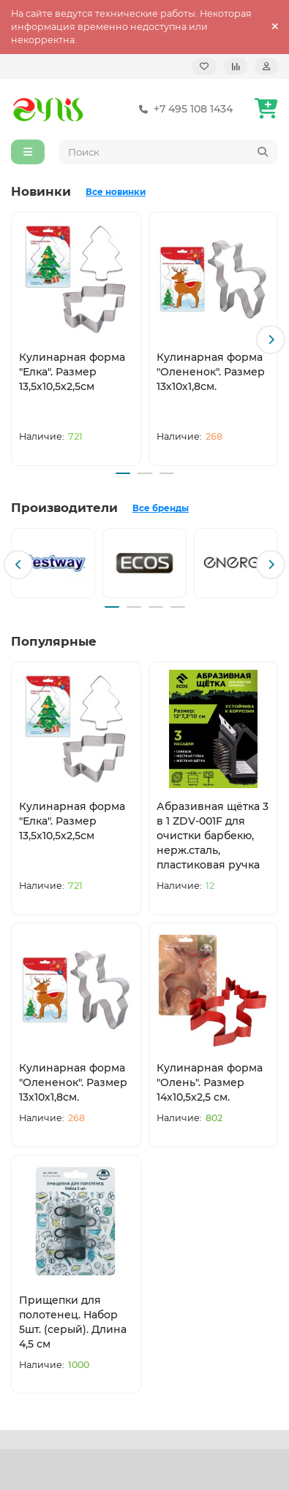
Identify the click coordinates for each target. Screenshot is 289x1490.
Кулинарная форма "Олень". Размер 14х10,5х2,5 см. (210, 1082)
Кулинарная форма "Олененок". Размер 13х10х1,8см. (211, 372)
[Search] (169, 152)
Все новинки (116, 192)
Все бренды (160, 508)
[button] (270, 339)
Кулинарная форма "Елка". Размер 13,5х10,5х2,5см (72, 372)
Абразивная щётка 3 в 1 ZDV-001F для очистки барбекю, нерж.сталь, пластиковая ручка (213, 835)
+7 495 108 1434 (183, 109)
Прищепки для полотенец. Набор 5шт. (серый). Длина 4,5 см (73, 1322)
